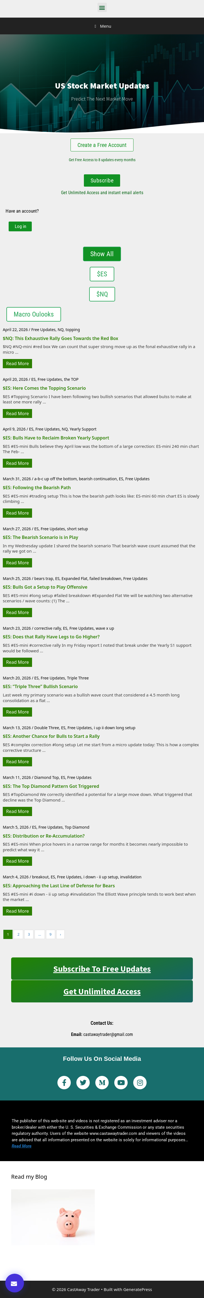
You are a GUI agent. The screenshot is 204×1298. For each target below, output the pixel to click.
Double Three (46, 727)
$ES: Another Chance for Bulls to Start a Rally (51, 736)
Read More (17, 363)
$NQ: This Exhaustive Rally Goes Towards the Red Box (60, 338)
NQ (61, 329)
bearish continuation (98, 478)
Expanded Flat (75, 578)
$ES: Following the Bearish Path (37, 487)
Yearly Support (83, 429)
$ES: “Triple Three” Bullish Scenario (40, 686)
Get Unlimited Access (102, 991)
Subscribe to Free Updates (102, 968)
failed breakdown (105, 578)
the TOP (71, 379)
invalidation (131, 876)
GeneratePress (137, 1289)
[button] (102, 7)
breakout (40, 876)
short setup (77, 528)
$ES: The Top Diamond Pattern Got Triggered (51, 786)
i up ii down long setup (114, 727)
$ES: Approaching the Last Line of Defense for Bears (59, 886)
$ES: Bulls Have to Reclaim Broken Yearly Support (56, 438)
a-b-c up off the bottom (55, 478)
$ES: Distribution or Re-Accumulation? (44, 836)
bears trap (43, 578)
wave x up (105, 628)
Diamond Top (46, 777)
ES (33, 379)
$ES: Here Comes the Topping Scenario (44, 388)
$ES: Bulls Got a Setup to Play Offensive (45, 587)
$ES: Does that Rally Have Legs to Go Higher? (51, 637)
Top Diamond (77, 827)
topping (72, 329)
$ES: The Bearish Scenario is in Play (40, 537)
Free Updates (43, 329)
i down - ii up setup (100, 876)
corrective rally (47, 628)
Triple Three (78, 678)
